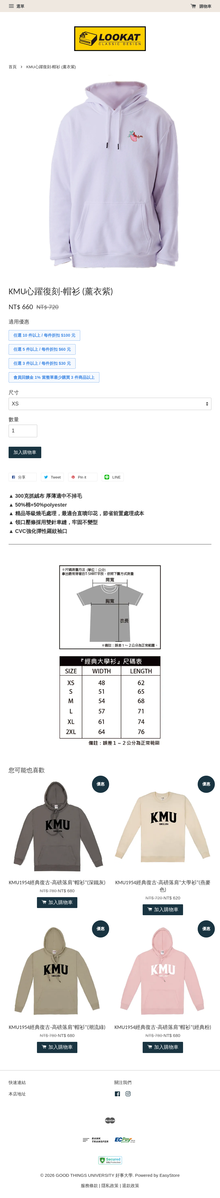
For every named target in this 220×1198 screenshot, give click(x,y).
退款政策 (130, 1185)
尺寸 (14, 392)
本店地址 (17, 1093)
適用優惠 (19, 322)
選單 (16, 6)
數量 (14, 419)
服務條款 (89, 1185)
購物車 (200, 6)
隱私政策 (110, 1185)
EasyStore (170, 1175)
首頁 (13, 67)
